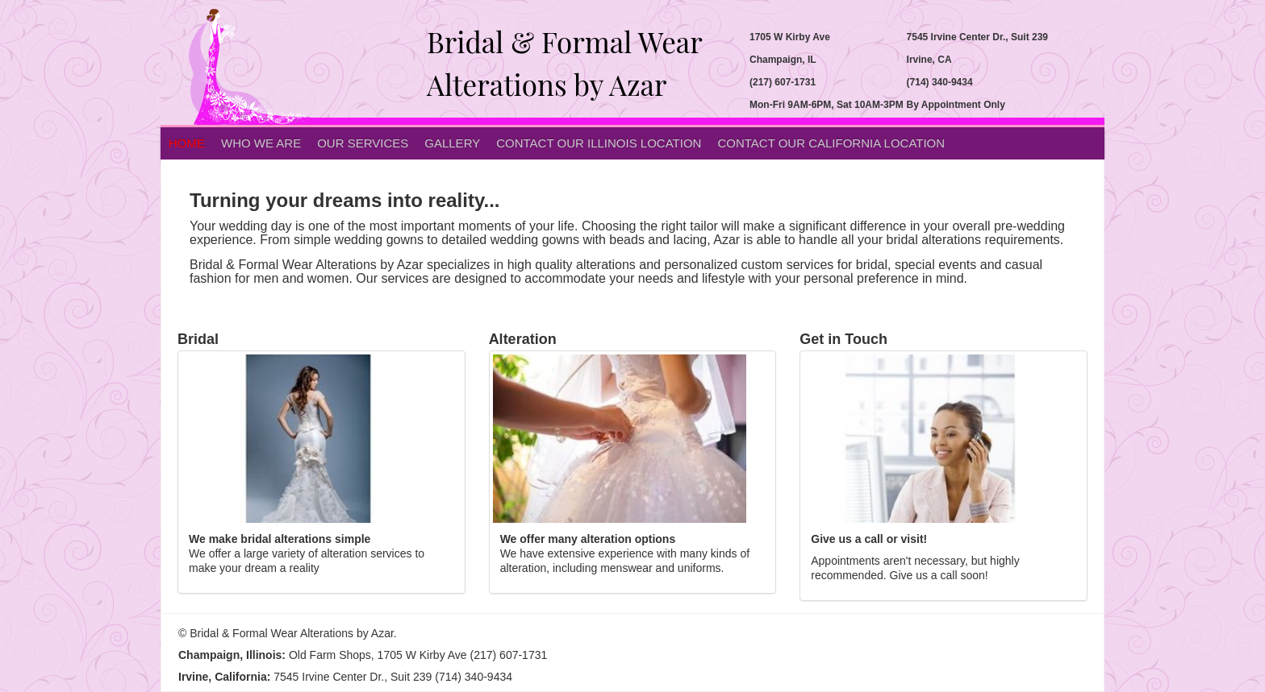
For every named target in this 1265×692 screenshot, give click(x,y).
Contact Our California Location (831, 143)
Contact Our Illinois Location (598, 143)
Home (187, 143)
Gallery (452, 143)
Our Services (362, 143)
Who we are (261, 143)
